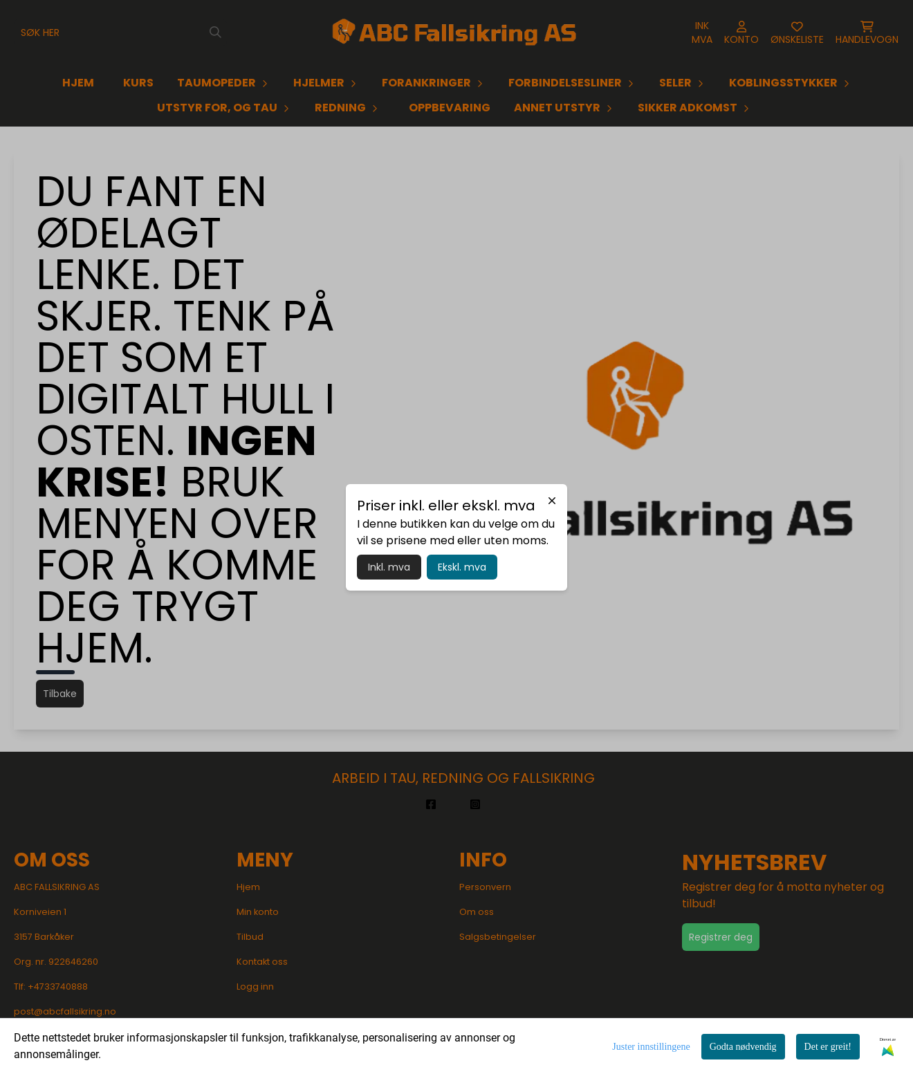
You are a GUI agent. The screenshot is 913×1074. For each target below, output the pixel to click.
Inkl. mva (389, 567)
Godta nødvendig (743, 1046)
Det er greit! (827, 1046)
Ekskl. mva (462, 567)
